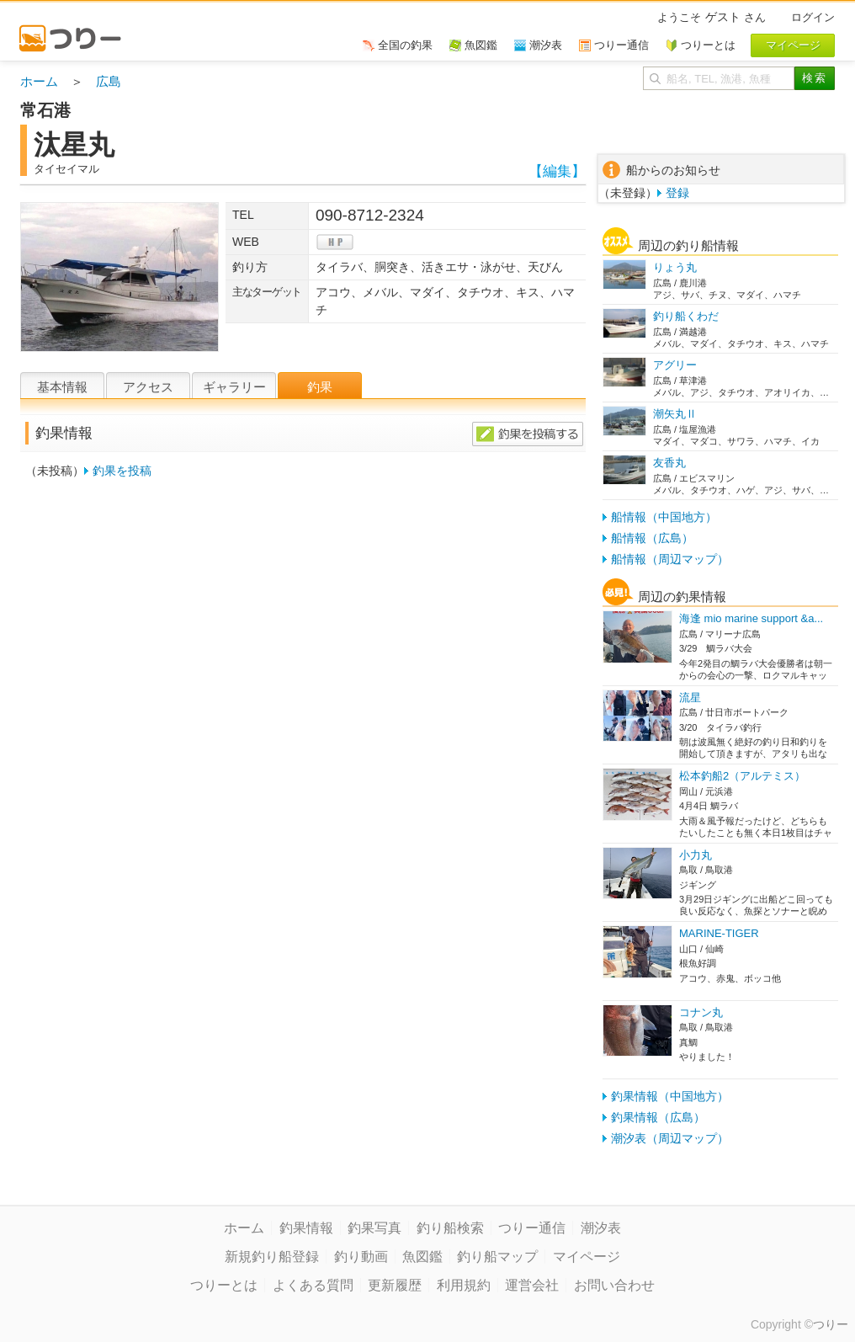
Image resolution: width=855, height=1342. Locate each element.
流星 (690, 697)
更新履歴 (395, 1285)
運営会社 (532, 1285)
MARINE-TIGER (719, 933)
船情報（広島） (652, 538)
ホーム (39, 81)
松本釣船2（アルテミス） (742, 776)
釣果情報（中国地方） (670, 1096)
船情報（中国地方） (664, 517)
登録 (677, 193)
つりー (830, 1324)
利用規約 (464, 1285)
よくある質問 (313, 1285)
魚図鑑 (422, 1256)
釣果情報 (306, 1228)
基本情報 (62, 387)
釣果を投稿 (122, 470)
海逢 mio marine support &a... (751, 618)
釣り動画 (361, 1256)
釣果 (319, 387)
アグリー (675, 365)
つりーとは (224, 1285)
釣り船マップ (497, 1256)
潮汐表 (601, 1228)
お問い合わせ (614, 1285)
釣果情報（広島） (658, 1117)
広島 (108, 81)
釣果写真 (374, 1228)
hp (335, 242)
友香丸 (669, 462)
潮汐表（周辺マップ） (670, 1138)
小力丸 (695, 855)
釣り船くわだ (686, 316)
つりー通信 (532, 1228)
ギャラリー (234, 387)
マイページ (586, 1256)
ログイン (813, 17)
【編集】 (557, 171)
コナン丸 (701, 1012)
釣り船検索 (450, 1228)
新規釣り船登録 (272, 1256)
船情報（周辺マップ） (670, 559)
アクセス (148, 387)
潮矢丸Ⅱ (675, 413)
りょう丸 (675, 267)
